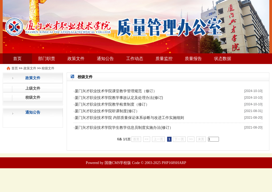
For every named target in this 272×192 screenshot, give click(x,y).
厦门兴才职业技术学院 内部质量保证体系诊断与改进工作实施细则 (129, 117)
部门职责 (46, 58)
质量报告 (193, 58)
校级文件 (48, 68)
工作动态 (134, 58)
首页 (17, 58)
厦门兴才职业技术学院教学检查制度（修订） (112, 104)
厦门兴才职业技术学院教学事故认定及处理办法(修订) (119, 97)
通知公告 (105, 58)
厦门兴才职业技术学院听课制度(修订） (107, 111)
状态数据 (222, 58)
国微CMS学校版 (118, 163)
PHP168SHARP (174, 163)
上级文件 (32, 88)
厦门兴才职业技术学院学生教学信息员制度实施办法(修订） (124, 127)
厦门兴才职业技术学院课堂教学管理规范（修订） (116, 91)
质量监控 (164, 58)
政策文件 (76, 58)
